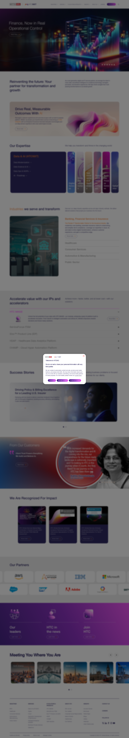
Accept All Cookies (75, 380)
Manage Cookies (62, 380)
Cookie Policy (78, 375)
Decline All (52, 380)
